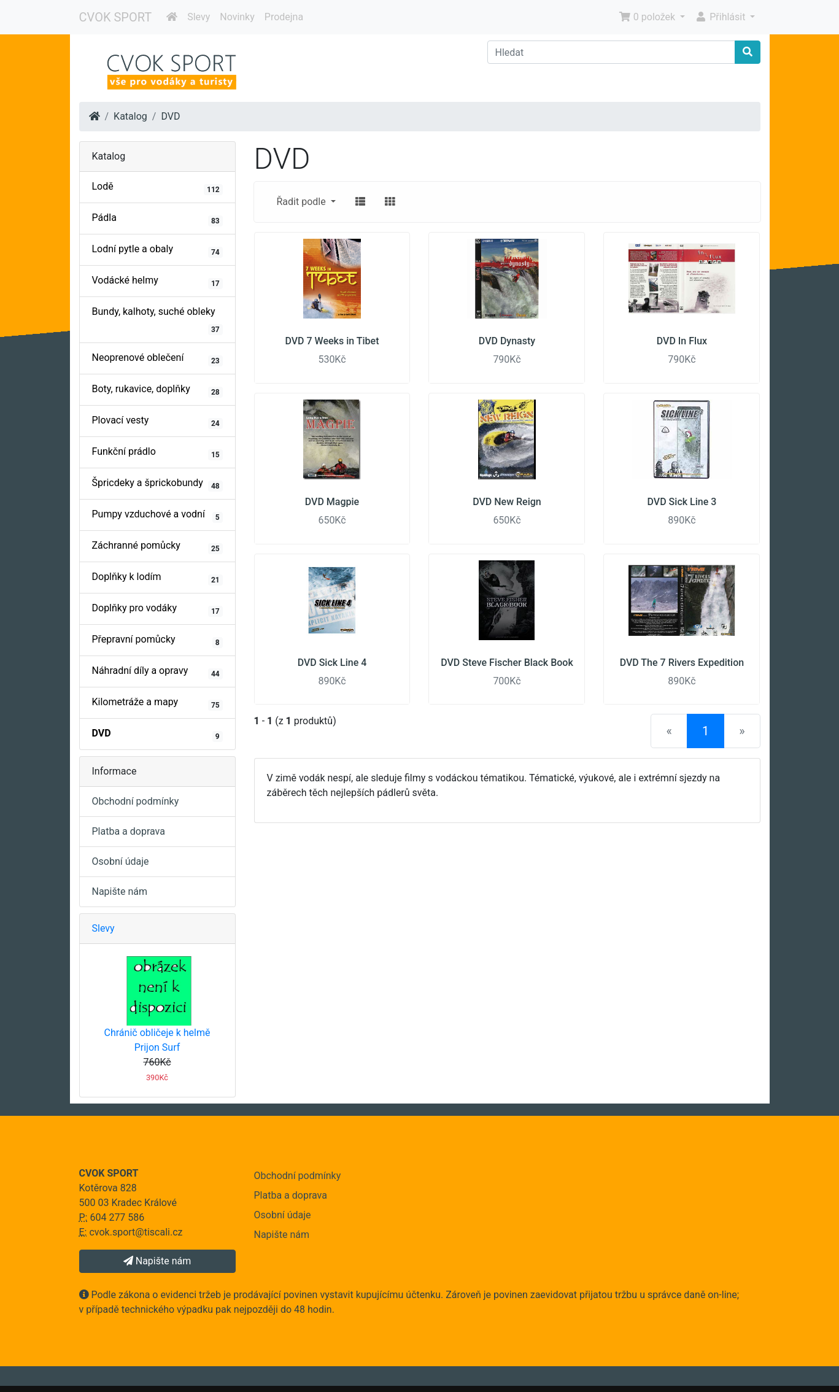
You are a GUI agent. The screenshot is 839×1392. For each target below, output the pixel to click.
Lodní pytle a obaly (157, 250)
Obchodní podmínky (135, 801)
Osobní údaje (120, 861)
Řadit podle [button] (302, 201)
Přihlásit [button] (721, 17)
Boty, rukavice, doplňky (157, 390)
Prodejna (284, 17)
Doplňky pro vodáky (157, 609)
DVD (170, 116)
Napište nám (120, 891)
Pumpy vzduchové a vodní (157, 515)
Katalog (130, 116)
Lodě (157, 187)
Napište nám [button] (157, 1261)
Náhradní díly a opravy (157, 672)
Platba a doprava (128, 831)
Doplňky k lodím (157, 578)
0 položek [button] (648, 17)
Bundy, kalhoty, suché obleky (157, 320)
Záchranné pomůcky (157, 546)
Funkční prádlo (157, 453)
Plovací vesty (157, 421)
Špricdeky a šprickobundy (157, 484)
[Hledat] (611, 52)
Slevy (198, 17)
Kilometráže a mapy (157, 703)
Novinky (237, 17)
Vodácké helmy (157, 281)
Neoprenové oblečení (157, 359)
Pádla (157, 219)
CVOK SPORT (115, 17)
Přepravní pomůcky (157, 640)
